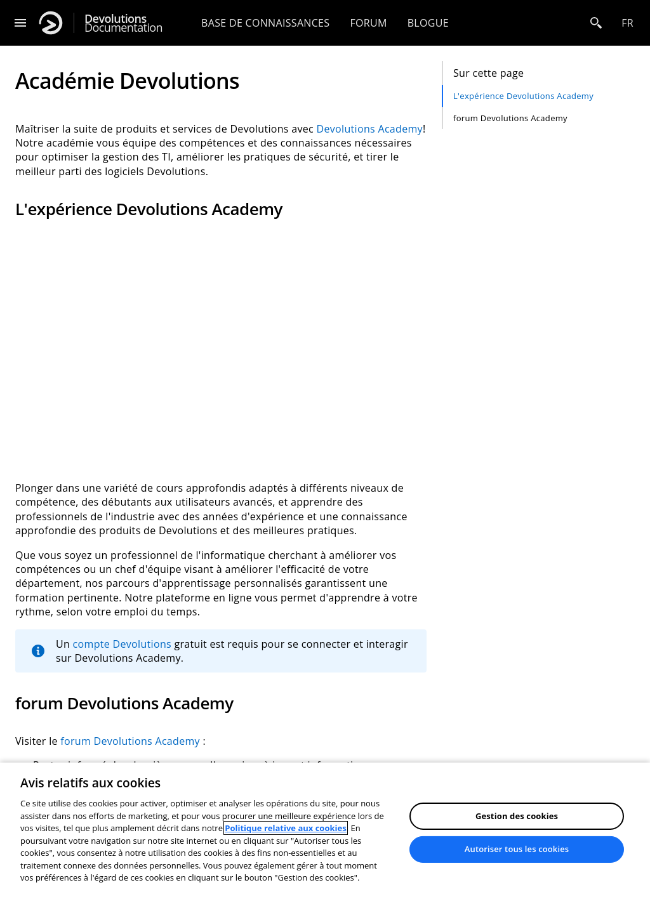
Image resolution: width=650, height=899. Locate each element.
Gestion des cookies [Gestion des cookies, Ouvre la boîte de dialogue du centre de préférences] (516, 816)
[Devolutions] (50, 23)
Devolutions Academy (370, 129)
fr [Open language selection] (627, 23)
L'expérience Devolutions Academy (523, 96)
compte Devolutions (122, 644)
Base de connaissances (265, 22)
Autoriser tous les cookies (517, 849)
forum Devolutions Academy (510, 118)
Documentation (123, 23)
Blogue (428, 22)
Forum (368, 22)
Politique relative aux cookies (285, 828)
